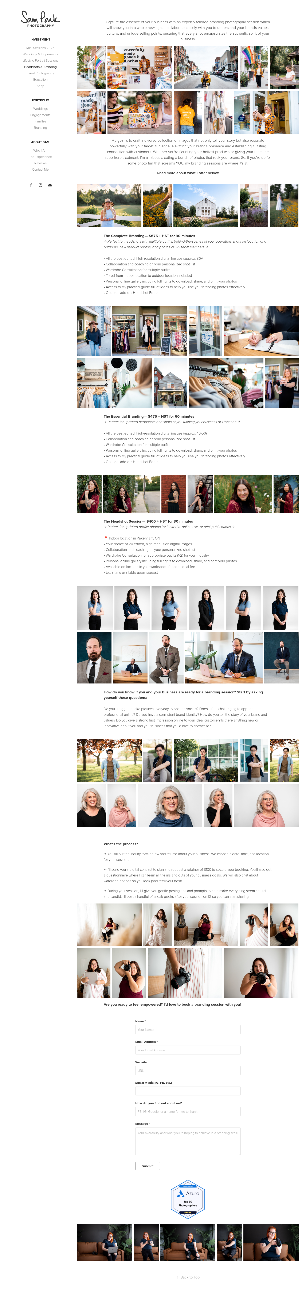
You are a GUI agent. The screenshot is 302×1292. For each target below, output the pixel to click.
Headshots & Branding (40, 66)
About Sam (40, 142)
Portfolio (40, 100)
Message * (142, 1123)
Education (40, 79)
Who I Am (40, 150)
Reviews (40, 163)
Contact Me (40, 169)
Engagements (40, 115)
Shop (40, 85)
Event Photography (40, 73)
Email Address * (146, 1041)
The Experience (40, 156)
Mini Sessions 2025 (40, 47)
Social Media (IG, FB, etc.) (153, 1082)
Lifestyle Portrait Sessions (40, 60)
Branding (40, 127)
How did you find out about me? (158, 1103)
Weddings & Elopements (40, 54)
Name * (140, 1021)
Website (141, 1062)
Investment (40, 39)
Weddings (40, 108)
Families (40, 121)
